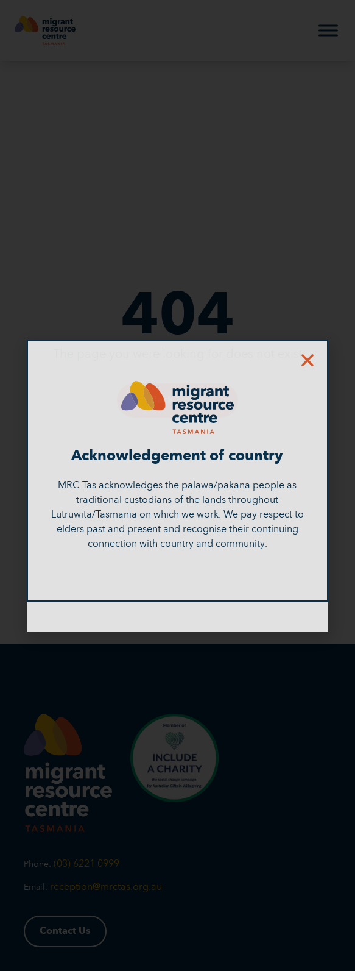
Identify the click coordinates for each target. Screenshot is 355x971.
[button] (307, 360)
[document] (177, 485)
